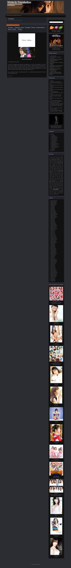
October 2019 (52, 202)
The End (51, 80)
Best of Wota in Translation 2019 (55, 81)
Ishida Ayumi (60, 162)
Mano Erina (51, 170)
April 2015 (52, 258)
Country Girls (53, 138)
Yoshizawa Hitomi (56, 194)
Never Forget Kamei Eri (54, 91)
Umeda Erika (53, 190)
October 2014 (52, 262)
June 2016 (52, 245)
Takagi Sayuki (61, 184)
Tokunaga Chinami (52, 188)
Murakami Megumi (51, 174)
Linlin (52, 169)
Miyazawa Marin (56, 173)
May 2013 (52, 279)
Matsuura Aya (55, 170)
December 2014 (53, 260)
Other (12, 30)
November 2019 (53, 201)
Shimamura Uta (57, 182)
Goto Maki (61, 159)
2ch (51, 134)
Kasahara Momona (58, 166)
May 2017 (52, 233)
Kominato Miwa (59, 167)
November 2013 (53, 273)
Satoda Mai (57, 181)
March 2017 (52, 235)
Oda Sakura (59, 177)
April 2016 (52, 247)
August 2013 (52, 276)
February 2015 (52, 259)
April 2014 (52, 267)
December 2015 (53, 251)
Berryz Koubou (53, 137)
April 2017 (52, 234)
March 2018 (52, 223)
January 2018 (52, 224)
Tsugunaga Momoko (59, 188)
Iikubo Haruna (57, 161)
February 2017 (52, 236)
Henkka (11, 25)
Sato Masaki (52, 181)
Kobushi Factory (54, 140)
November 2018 (53, 214)
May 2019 (52, 208)
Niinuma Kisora (58, 176)
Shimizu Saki (61, 182)
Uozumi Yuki (56, 190)
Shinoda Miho (51, 183)
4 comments (21, 30)
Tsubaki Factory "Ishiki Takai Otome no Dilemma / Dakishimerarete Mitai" (56, 363)
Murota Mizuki (57, 174)
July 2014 (52, 264)
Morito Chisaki (61, 173)
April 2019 (52, 209)
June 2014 (52, 265)
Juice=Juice (53, 139)
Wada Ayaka (61, 190)
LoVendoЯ (53, 141)
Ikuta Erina (61, 161)
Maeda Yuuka (56, 169)
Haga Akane (51, 160)
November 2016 (53, 239)
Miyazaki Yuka (51, 173)
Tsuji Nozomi (51, 189)
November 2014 (53, 261)
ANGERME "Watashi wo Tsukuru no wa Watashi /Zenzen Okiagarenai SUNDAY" (56, 494)
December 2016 (53, 238)
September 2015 (53, 253)
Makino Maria (61, 169)
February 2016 (52, 249)
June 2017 (52, 232)
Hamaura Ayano (59, 160)
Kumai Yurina (59, 168)
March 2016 (52, 248)
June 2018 (52, 220)
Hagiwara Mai (55, 160)
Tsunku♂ (16, 30)
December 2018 (53, 213)
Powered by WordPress (35, 564)
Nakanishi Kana (51, 175)
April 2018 (52, 222)
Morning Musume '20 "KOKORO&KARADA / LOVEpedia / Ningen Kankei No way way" (56, 302)
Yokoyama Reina (51, 194)
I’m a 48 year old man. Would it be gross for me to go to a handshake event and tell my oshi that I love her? (55, 101)
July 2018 (52, 219)
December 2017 (53, 225)
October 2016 (52, 240)
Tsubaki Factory (53, 147)
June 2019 (52, 207)
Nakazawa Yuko (57, 175)
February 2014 (52, 270)
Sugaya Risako (59, 183)
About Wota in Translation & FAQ (14, 15)
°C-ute (52, 135)
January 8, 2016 (16, 25)
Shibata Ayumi (53, 182)
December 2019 (53, 200)
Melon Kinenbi (53, 142)
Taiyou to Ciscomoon (54, 146)
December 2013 (53, 272)
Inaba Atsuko (51, 162)
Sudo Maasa (55, 183)
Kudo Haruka (53, 168)
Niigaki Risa (54, 176)
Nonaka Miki (54, 177)
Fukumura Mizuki (55, 159)
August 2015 (52, 254)
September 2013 (53, 275)
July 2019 (52, 206)
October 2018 (52, 215)
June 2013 (52, 278)
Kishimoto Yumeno (53, 167)
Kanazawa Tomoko (52, 166)
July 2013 (52, 277)
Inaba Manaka (55, 162)
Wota (52, 149)
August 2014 (52, 263)
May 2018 (52, 221)
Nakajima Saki (61, 174)
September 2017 (53, 228)
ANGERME (53, 136)
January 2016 (52, 250)
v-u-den (52, 148)
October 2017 (52, 227)
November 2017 (53, 226)
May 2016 (52, 246)
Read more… (10, 75)
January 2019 (52, 212)
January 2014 (52, 271)
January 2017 (52, 237)
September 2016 (53, 241)
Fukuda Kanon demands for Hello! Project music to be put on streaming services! (55, 95)
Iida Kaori (52, 161)
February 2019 (52, 211)
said (53, 58)
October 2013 (52, 274)
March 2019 (52, 210)
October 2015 (52, 252)
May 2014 (52, 266)
